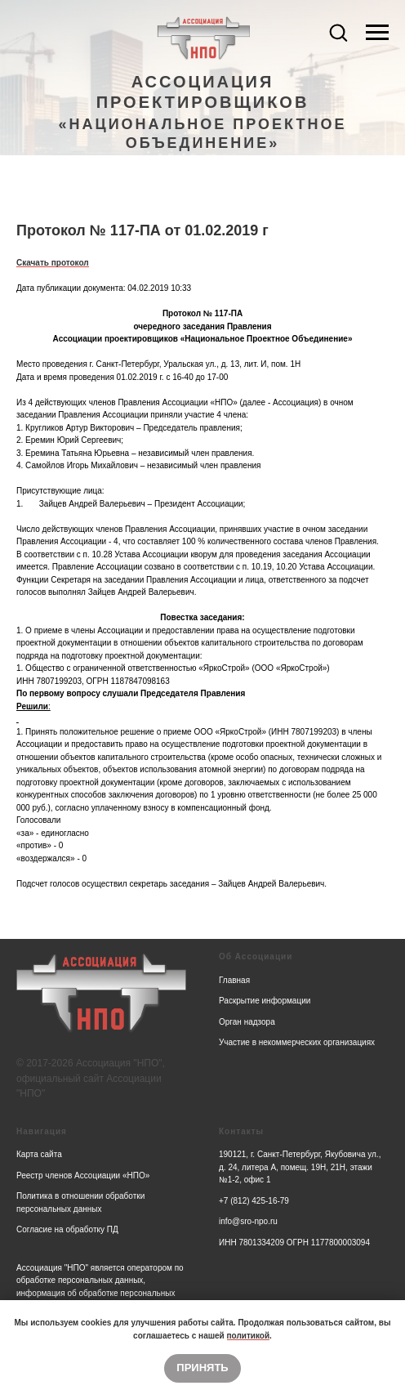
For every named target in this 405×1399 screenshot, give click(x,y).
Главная (234, 980)
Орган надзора (247, 1021)
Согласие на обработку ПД (67, 1229)
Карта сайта (39, 1154)
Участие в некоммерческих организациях (297, 1042)
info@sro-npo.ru (248, 1221)
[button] (338, 32)
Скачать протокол (52, 262)
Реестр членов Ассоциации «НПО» (82, 1175)
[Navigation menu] (377, 33)
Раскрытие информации (264, 1000)
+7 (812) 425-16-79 (254, 1200)
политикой (248, 1335)
